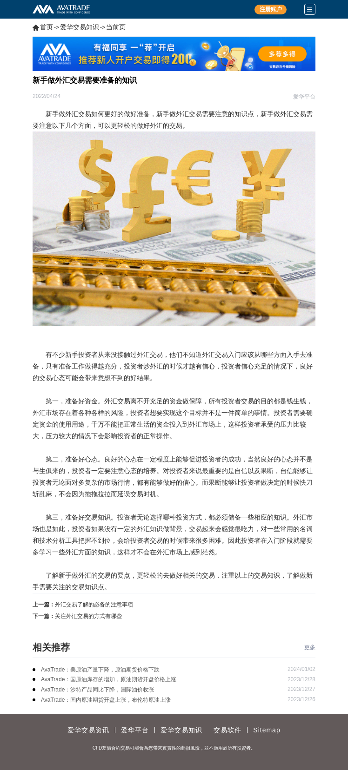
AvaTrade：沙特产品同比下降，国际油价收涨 (97, 689)
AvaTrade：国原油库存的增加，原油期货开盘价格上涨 (108, 679)
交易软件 (227, 730)
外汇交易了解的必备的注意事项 (94, 604)
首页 (46, 27)
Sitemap (266, 730)
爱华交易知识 (79, 27)
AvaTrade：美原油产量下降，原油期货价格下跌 (100, 669)
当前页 (116, 27)
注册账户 (271, 9)
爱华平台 (135, 730)
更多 (309, 647)
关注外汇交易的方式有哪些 (88, 616)
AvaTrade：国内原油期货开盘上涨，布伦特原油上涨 (106, 700)
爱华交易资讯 (88, 730)
